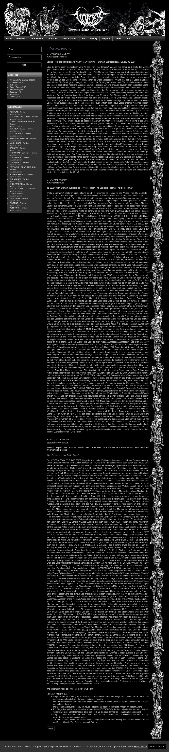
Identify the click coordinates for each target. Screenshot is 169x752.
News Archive (69, 38)
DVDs (12, 85)
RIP (83, 38)
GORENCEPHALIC (18, 174)
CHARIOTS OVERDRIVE (20, 117)
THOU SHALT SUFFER (19, 153)
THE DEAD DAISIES (18, 189)
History (93, 38)
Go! (24, 65)
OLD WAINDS (15, 158)
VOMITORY (14, 208)
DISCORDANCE (16, 134)
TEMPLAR (14, 112)
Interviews (36, 38)
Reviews (21, 38)
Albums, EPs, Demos (19, 80)
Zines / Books (16, 87)
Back (51, 729)
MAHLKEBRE (15, 143)
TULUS (13, 194)
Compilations (15, 82)
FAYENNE (14, 203)
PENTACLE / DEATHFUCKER (22, 167)
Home (9, 38)
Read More (140, 746)
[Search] (24, 49)
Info (128, 38)
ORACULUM (15, 198)
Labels (118, 38)
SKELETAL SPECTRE (19, 138)
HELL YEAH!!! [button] (157, 746)
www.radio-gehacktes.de (57, 442)
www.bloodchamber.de (57, 57)
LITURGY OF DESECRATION (22, 122)
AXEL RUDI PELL (17, 184)
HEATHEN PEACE (17, 129)
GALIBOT (14, 148)
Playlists (106, 38)
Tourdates (52, 38)
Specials (13, 92)
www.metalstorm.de (55, 183)
